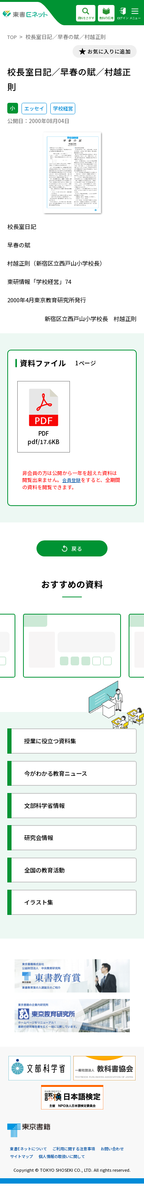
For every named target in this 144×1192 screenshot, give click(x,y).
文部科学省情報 (49, 812)
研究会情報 (42, 845)
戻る (71, 553)
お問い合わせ (121, 1157)
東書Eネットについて (30, 1157)
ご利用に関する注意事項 (79, 1157)
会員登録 (72, 481)
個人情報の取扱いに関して (66, 1165)
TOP (12, 37)
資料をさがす (79, 14)
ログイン (120, 14)
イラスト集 (42, 909)
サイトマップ (22, 1165)
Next (134, 652)
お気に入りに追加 (106, 52)
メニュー (134, 14)
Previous (10, 652)
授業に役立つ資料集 (55, 748)
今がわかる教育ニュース (62, 780)
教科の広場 (102, 14)
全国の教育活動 (49, 877)
